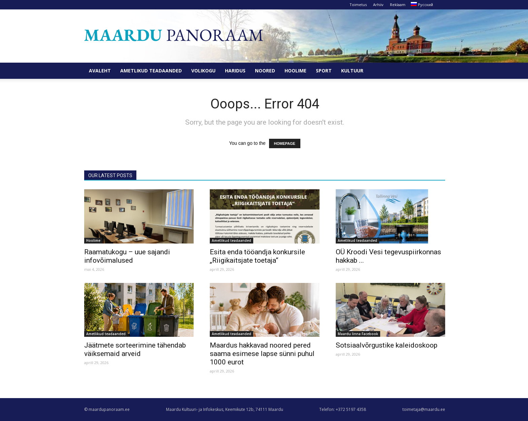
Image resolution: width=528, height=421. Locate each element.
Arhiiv (378, 4)
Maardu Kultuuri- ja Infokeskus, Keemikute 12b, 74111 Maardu (224, 409)
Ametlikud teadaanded (151, 70)
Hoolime (295, 70)
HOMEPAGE (284, 143)
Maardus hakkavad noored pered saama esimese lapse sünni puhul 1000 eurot (262, 353)
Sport (324, 70)
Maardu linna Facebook (358, 333)
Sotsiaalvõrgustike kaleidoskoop (386, 345)
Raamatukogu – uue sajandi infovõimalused (127, 256)
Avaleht (100, 70)
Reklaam (397, 4)
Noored (265, 70)
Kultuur (352, 70)
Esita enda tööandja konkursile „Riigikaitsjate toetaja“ (257, 256)
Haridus (235, 70)
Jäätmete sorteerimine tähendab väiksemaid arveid (135, 349)
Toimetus (358, 4)
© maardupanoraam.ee (107, 409)
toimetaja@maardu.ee (423, 409)
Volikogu (203, 70)
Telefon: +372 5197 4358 (342, 409)
